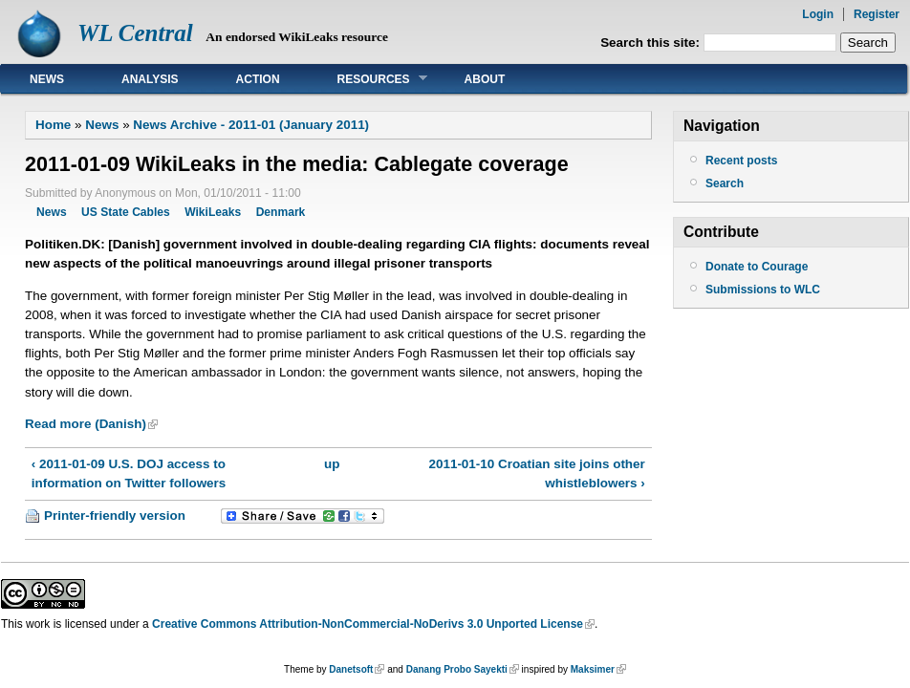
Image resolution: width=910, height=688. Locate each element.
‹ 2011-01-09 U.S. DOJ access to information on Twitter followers (129, 473)
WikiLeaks (212, 212)
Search (724, 183)
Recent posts (741, 160)
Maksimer (593, 669)
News (47, 79)
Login (818, 14)
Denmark (281, 212)
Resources (368, 79)
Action (258, 79)
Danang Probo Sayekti (457, 669)
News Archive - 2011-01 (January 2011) (251, 125)
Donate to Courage (756, 266)
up (331, 464)
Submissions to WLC (762, 289)
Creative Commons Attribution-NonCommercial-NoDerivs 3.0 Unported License (367, 624)
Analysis (150, 79)
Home (53, 125)
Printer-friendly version (114, 515)
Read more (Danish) (85, 424)
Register (876, 14)
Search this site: (652, 42)
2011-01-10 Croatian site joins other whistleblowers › (537, 473)
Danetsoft (351, 669)
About (485, 79)
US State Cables (125, 212)
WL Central (135, 33)
